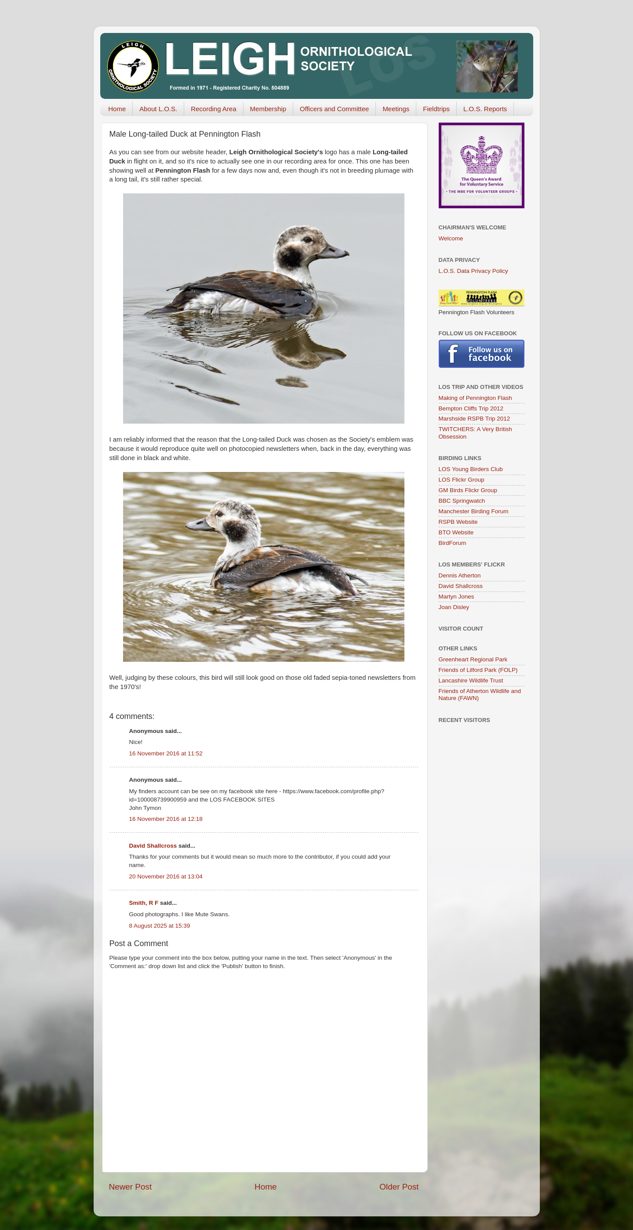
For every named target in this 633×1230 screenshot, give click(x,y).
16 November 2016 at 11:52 (166, 753)
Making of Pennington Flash (475, 398)
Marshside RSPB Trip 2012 (474, 418)
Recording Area (213, 108)
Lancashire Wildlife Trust (471, 680)
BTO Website (456, 532)
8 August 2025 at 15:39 (159, 925)
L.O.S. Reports (485, 108)
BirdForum (452, 543)
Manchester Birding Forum (474, 511)
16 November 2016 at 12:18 (166, 819)
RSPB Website (458, 522)
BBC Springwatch (462, 500)
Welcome (451, 238)
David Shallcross (153, 845)
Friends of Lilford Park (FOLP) (478, 670)
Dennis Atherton (460, 575)
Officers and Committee (334, 108)
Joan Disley (454, 607)
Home (117, 108)
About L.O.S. (158, 108)
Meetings (395, 108)
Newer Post (130, 1186)
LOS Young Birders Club (471, 469)
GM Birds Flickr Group (468, 490)
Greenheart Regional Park (473, 659)
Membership (268, 108)
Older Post (398, 1186)
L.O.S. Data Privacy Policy (473, 271)
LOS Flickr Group (461, 479)
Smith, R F (144, 903)
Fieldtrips (436, 108)
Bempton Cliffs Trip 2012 (471, 408)
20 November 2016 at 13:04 (166, 876)
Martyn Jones (456, 596)
